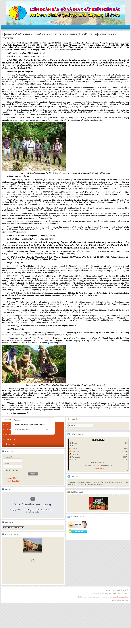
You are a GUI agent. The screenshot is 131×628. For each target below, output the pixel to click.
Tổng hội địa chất (13, 527)
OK (47, 430)
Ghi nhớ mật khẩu (12, 470)
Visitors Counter (98, 469)
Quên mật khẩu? (11, 478)
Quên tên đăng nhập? (12, 481)
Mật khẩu (6, 463)
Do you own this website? (22, 429)
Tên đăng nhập (8, 457)
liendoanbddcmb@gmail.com (120, 597)
